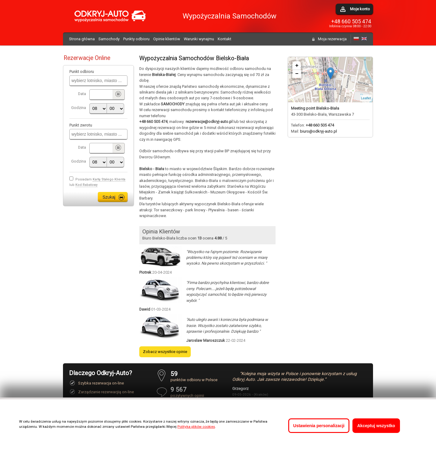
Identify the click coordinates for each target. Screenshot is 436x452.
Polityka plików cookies (196, 426)
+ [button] (297, 65)
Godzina (78, 107)
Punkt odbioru (81, 71)
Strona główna (82, 39)
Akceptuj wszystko (376, 425)
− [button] (297, 74)
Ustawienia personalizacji (318, 425)
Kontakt (224, 39)
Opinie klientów (166, 39)
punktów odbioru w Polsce (193, 376)
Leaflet (366, 98)
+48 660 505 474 (351, 21)
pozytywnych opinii (193, 392)
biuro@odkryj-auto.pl (318, 131)
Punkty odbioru (136, 39)
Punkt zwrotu (80, 125)
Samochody (109, 39)
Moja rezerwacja (332, 39)
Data (82, 93)
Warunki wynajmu (199, 39)
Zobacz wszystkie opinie (165, 351)
